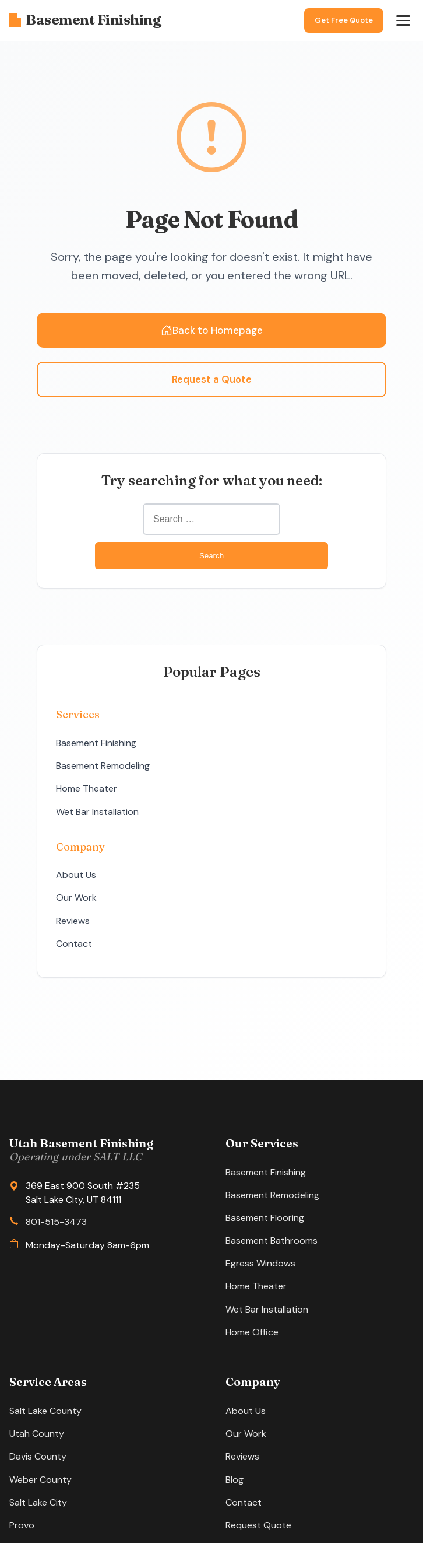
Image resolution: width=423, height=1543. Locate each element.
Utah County (36, 1433)
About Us (76, 875)
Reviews (73, 921)
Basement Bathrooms (271, 1240)
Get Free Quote (344, 20)
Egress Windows (260, 1263)
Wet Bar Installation (97, 812)
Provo (21, 1525)
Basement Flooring (264, 1218)
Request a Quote (212, 379)
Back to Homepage (212, 330)
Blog (234, 1480)
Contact (74, 943)
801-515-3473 (56, 1222)
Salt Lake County (45, 1411)
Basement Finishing (85, 19)
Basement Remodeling (103, 766)
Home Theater (86, 788)
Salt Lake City (38, 1502)
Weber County (40, 1480)
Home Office (252, 1332)
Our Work (76, 897)
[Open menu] (403, 20)
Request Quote (258, 1525)
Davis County (37, 1456)
